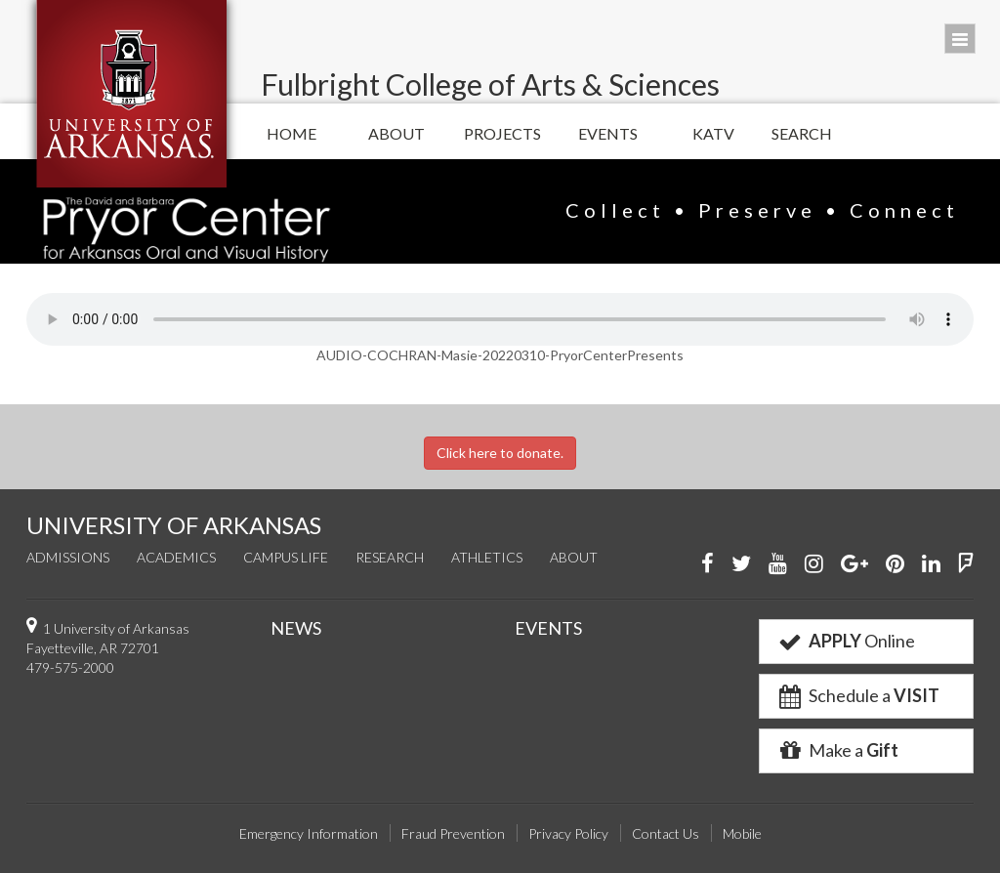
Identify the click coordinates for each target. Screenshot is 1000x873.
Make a (836, 750)
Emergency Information (308, 833)
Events (608, 133)
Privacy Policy (568, 833)
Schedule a (857, 695)
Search (801, 133)
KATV (713, 133)
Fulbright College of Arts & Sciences (490, 84)
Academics (176, 557)
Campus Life (285, 557)
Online (845, 640)
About (396, 133)
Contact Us (665, 833)
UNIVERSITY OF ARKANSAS (173, 525)
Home (291, 133)
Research (389, 557)
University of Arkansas (131, 93)
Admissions (67, 557)
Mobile (742, 833)
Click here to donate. (500, 452)
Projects (502, 133)
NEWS (296, 628)
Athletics (486, 557)
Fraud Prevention (453, 833)
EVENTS (548, 628)
